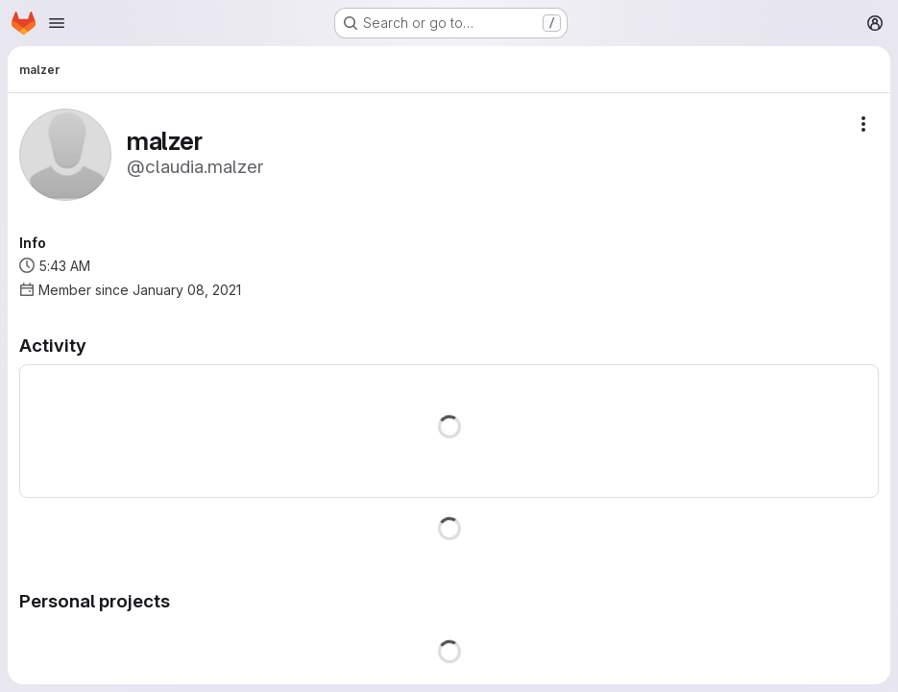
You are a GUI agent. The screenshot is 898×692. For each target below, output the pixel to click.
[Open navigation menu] (56, 23)
